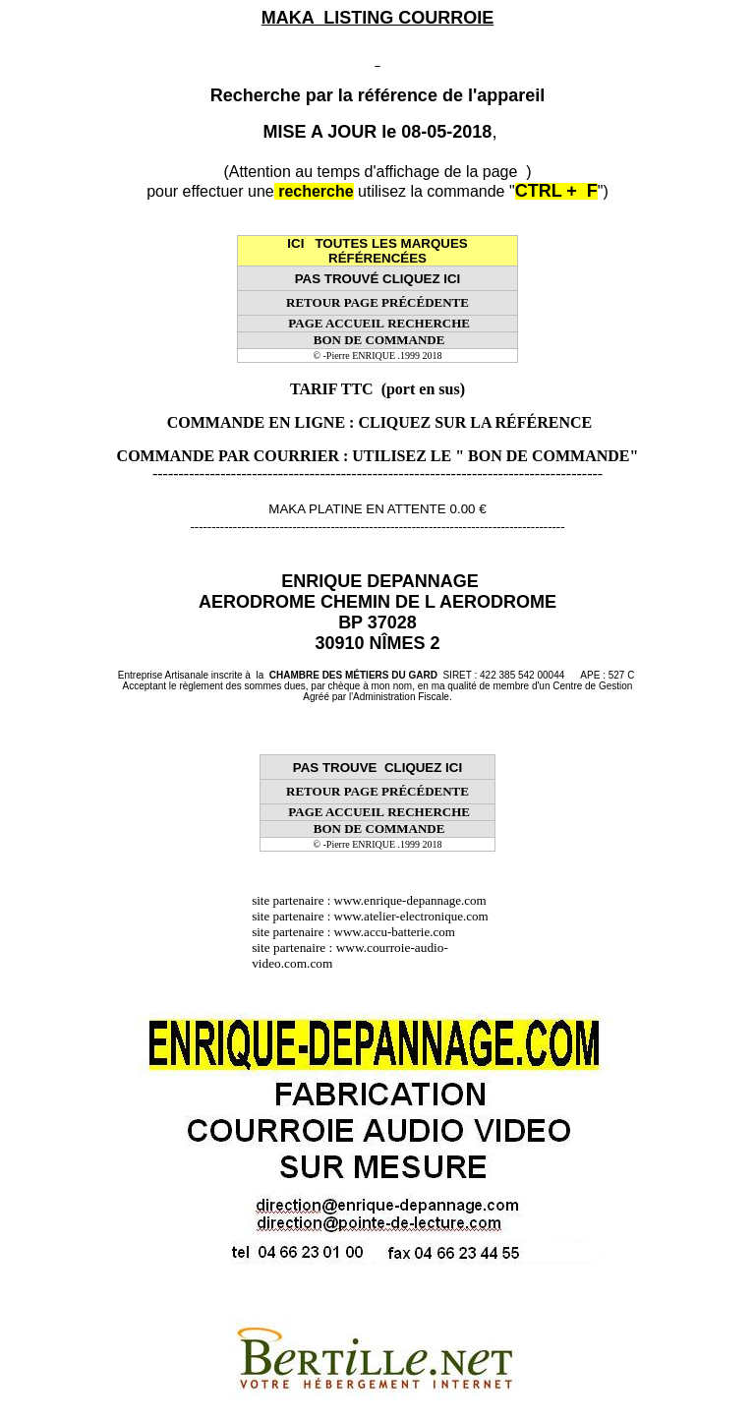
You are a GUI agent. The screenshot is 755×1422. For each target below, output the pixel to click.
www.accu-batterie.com (401, 931)
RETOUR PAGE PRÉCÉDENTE (377, 302)
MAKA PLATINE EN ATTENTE (356, 509)
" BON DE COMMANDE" (546, 455)
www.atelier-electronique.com (411, 916)
